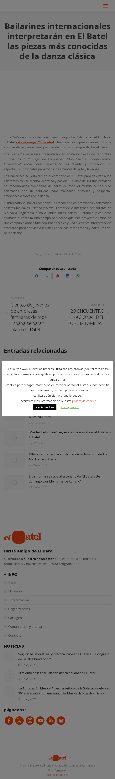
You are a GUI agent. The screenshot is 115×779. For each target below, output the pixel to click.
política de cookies (84, 401)
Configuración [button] (70, 407)
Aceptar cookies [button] (44, 407)
